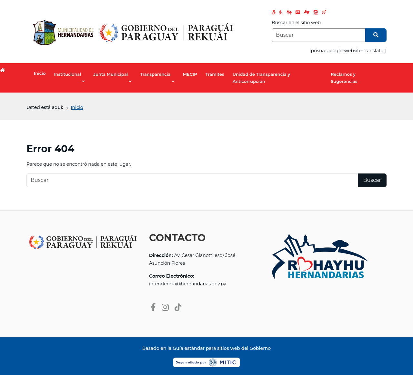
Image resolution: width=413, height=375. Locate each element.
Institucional (67, 74)
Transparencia (155, 74)
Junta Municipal (110, 74)
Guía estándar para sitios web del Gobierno (222, 348)
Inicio (39, 73)
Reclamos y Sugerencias (344, 78)
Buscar (372, 180)
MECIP (190, 74)
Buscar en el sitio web (296, 22)
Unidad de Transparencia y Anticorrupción (261, 78)
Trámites (215, 74)
